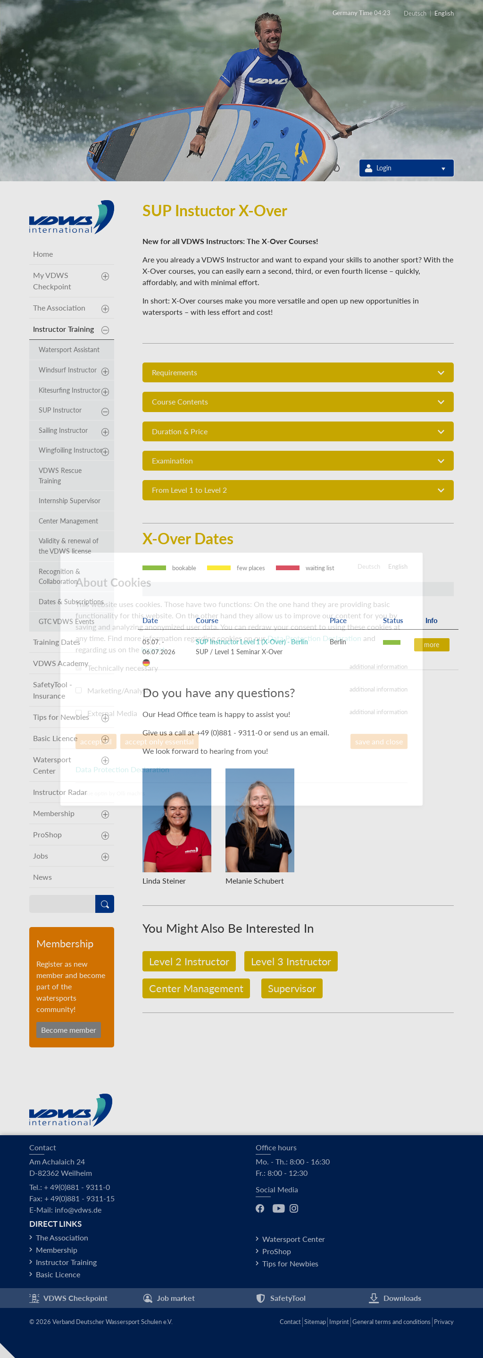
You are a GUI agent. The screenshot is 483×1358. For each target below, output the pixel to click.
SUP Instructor (60, 410)
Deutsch (415, 13)
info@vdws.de (78, 1209)
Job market (168, 1298)
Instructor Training (63, 328)
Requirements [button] (298, 373)
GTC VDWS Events (66, 621)
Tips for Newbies (61, 716)
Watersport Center (52, 765)
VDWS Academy (60, 662)
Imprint (339, 1321)
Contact (290, 1321)
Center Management (196, 988)
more (431, 645)
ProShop (47, 834)
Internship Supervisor (69, 501)
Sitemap (315, 1321)
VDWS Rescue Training (60, 475)
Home (43, 253)
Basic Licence (55, 738)
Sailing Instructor (63, 430)
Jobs (40, 855)
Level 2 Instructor (189, 961)
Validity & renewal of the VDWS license (69, 546)
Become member (68, 1029)
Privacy (444, 1321)
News (42, 876)
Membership (54, 813)
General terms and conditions (391, 1321)
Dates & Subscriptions (71, 602)
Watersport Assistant (69, 350)
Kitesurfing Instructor (69, 390)
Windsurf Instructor (68, 370)
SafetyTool (281, 1298)
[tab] (298, 372)
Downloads (395, 1298)
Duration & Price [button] (298, 432)
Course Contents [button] (298, 402)
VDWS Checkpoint (68, 1298)
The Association (59, 307)
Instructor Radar (60, 791)
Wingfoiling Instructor (70, 450)
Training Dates (56, 641)
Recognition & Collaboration (59, 576)
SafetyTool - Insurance (52, 690)
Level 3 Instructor (291, 961)
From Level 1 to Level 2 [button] (298, 490)
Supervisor (292, 988)
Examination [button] (298, 461)
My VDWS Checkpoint (52, 280)
